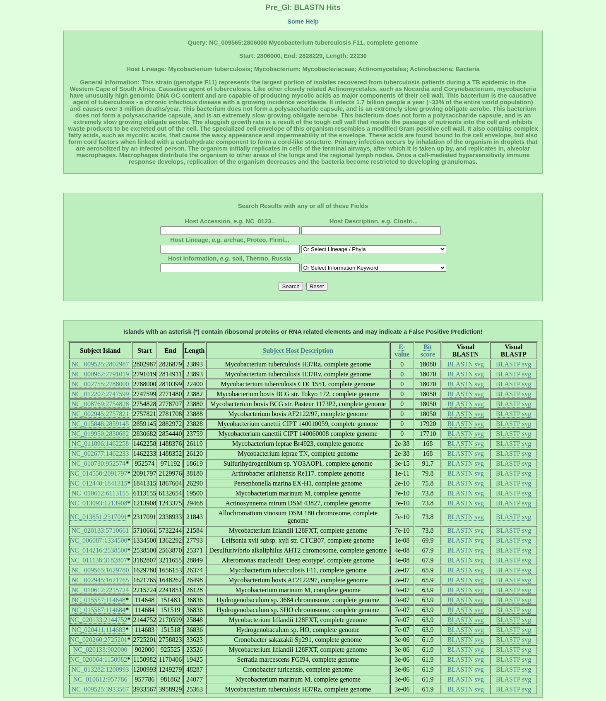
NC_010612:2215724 (100, 589)
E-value (401, 350)
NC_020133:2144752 (98, 619)
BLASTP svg (513, 364)
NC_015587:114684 (98, 609)
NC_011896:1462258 (100, 443)
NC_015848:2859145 (100, 423)
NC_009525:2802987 (100, 364)
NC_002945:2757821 (100, 413)
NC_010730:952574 (99, 463)
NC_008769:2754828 (100, 403)
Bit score (428, 350)
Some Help (303, 21)
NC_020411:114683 (98, 629)
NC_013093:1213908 (98, 503)
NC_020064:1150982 (98, 659)
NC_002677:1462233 (100, 453)
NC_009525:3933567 (100, 689)
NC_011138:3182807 (98, 560)
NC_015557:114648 (98, 599)
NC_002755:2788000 (100, 384)
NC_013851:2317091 (98, 516)
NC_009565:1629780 (100, 570)
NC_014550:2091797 (98, 473)
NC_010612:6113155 (100, 493)
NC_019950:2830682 (100, 433)
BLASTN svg (465, 364)
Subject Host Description (297, 350)
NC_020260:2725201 (98, 639)
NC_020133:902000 (100, 649)
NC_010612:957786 (100, 679)
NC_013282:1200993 (100, 669)
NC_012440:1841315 (98, 483)
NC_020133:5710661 (100, 530)
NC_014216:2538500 (98, 550)
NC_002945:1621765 (100, 580)
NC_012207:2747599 (100, 393)
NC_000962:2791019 (100, 374)
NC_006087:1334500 (98, 540)
